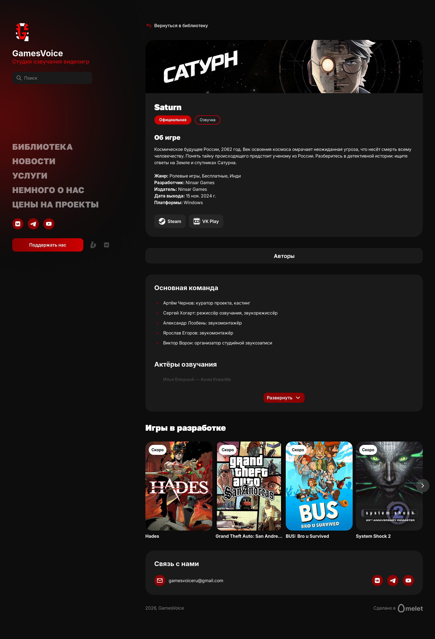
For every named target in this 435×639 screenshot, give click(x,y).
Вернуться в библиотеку (176, 25)
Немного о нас (48, 190)
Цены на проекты (55, 204)
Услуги (29, 176)
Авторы (284, 255)
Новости (33, 161)
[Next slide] (422, 485)
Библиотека (42, 147)
